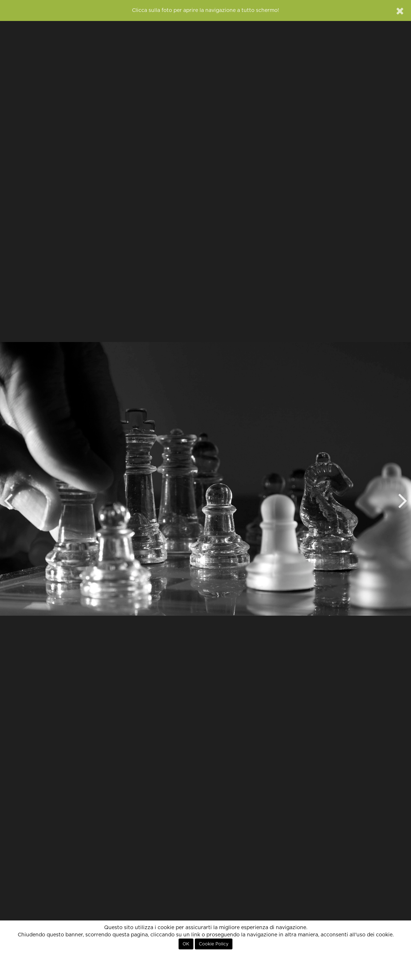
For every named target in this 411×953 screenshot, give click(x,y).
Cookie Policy (213, 944)
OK (186, 944)
